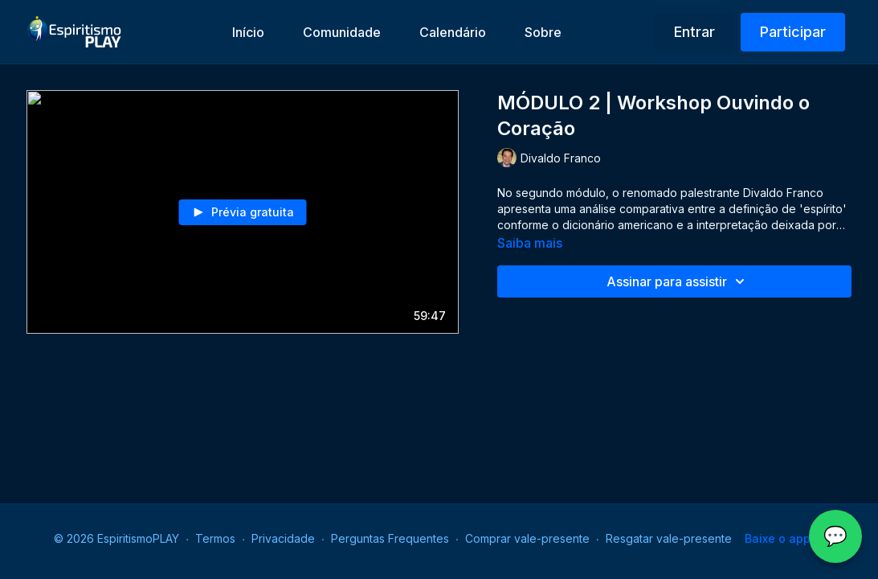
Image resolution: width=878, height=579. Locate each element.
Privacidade (283, 538)
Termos (215, 538)
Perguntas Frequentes (390, 538)
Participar (793, 31)
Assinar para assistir (677, 281)
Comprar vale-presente (527, 538)
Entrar (694, 31)
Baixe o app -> (784, 538)
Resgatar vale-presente (669, 538)
